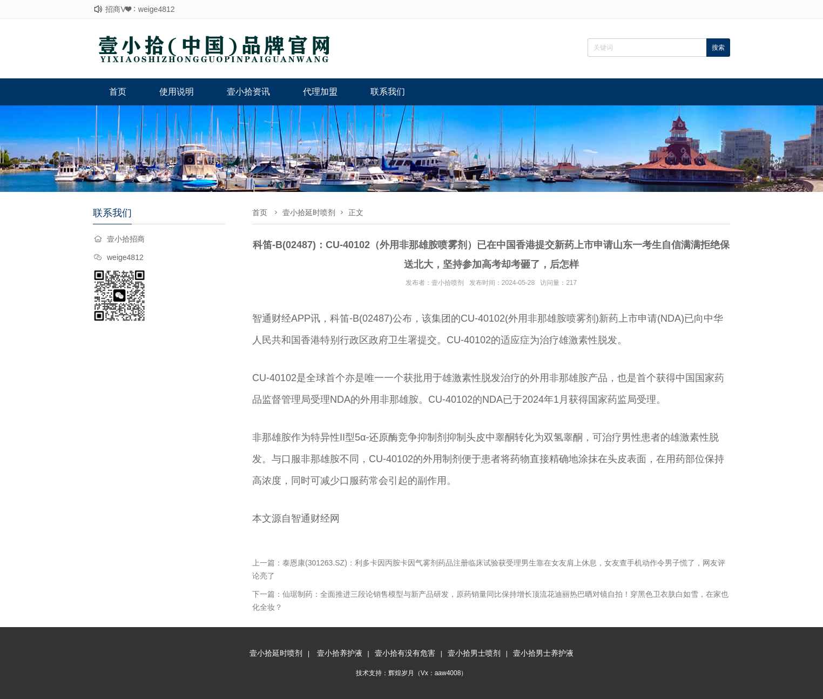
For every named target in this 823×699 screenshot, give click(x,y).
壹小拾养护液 (339, 653)
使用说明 (176, 91)
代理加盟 (320, 91)
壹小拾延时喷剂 (308, 212)
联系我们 (387, 91)
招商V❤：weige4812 (139, 9)
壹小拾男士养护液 (543, 653)
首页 (117, 91)
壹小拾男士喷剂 (474, 653)
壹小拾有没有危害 (405, 653)
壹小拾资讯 (248, 91)
